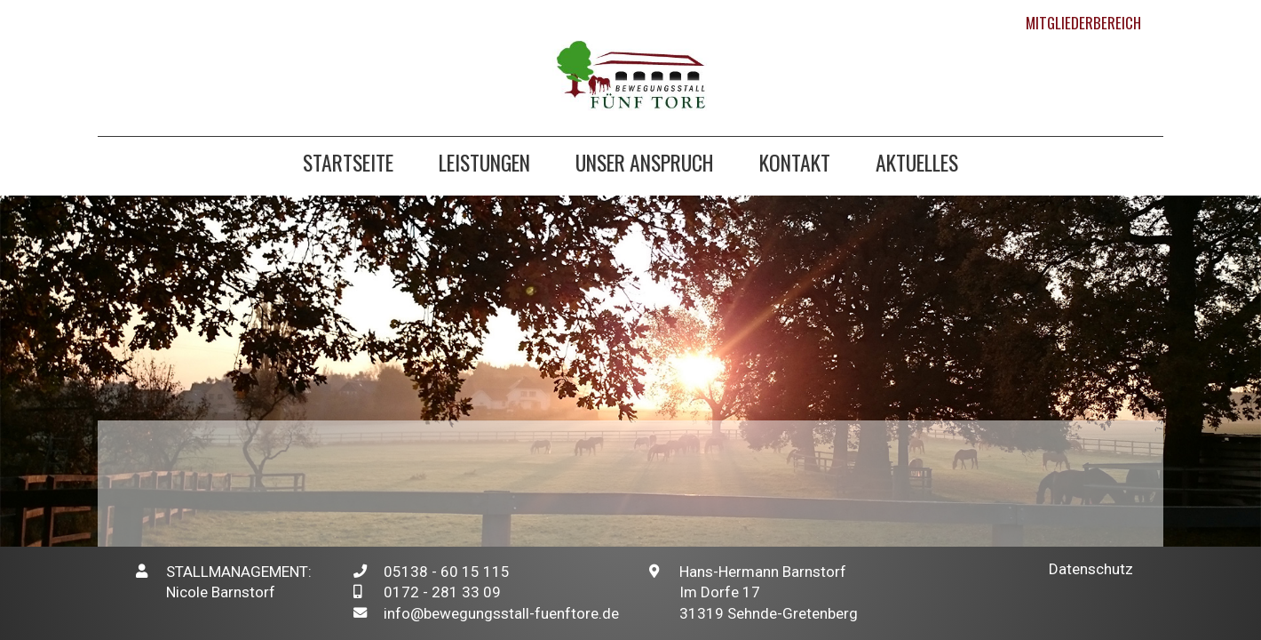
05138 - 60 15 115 (447, 571)
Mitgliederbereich (1083, 22)
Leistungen (484, 165)
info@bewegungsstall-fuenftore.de (501, 613)
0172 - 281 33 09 (442, 592)
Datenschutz (1091, 569)
